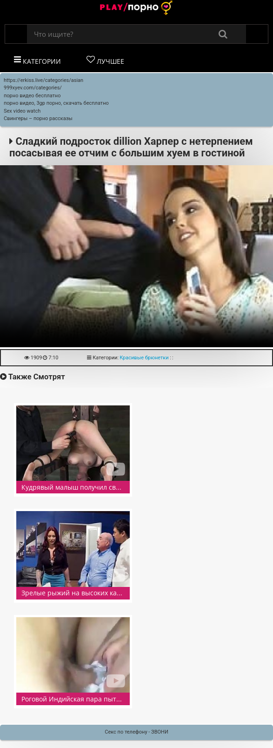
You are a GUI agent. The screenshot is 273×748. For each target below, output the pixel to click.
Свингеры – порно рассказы (38, 118)
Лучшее (105, 60)
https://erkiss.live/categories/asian (43, 80)
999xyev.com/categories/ (33, 88)
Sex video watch (22, 111)
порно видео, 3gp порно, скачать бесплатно (56, 103)
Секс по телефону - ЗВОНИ (136, 732)
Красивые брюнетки (144, 358)
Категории (37, 60)
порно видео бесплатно (32, 96)
